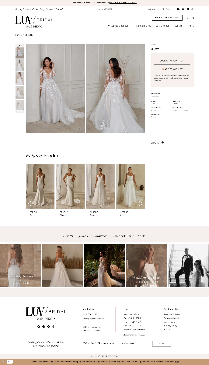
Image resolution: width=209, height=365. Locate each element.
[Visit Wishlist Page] (187, 18)
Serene (29, 35)
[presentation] (40, 186)
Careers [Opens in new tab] (168, 330)
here (177, 362)
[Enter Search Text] (167, 9)
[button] (151, 9)
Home (18, 35)
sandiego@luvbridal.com (93, 319)
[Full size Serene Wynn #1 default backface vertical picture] (115, 88)
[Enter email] (134, 343)
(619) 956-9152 (90, 314)
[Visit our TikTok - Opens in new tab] (192, 9)
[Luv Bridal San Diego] (34, 21)
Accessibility (170, 322)
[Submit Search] (164, 9)
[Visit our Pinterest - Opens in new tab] (187, 9)
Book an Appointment (172, 61)
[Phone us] (104, 9)
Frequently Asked (172, 314)
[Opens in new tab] (20, 265)
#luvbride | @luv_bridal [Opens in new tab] (129, 236)
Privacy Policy (170, 326)
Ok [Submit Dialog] (9, 362)
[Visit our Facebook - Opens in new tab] (178, 9)
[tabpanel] (55, 88)
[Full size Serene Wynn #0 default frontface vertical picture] (55, 88)
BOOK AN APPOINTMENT (123, 3)
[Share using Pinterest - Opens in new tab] (162, 143)
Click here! (53, 346)
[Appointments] (167, 18)
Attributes (155, 94)
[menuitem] (104, 9)
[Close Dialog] (4, 362)
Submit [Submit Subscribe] (161, 343)
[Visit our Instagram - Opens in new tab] (183, 9)
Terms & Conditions (173, 318)
